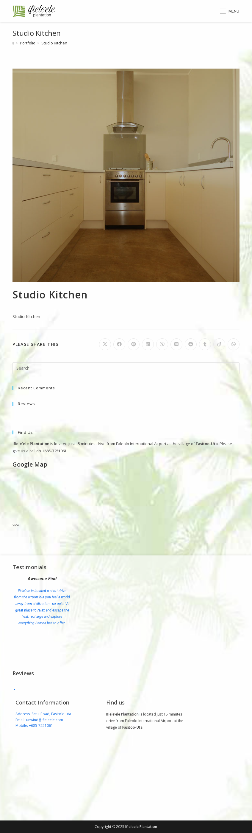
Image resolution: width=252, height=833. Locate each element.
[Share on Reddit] (191, 344)
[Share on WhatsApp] (234, 344)
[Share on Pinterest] (134, 344)
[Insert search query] (125, 368)
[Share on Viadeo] (219, 344)
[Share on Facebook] (119, 344)
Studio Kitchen (54, 43)
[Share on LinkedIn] (148, 344)
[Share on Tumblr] (205, 344)
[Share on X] (105, 344)
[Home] (13, 43)
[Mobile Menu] (230, 11)
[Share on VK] (176, 344)
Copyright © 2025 (110, 826)
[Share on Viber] (162, 344)
